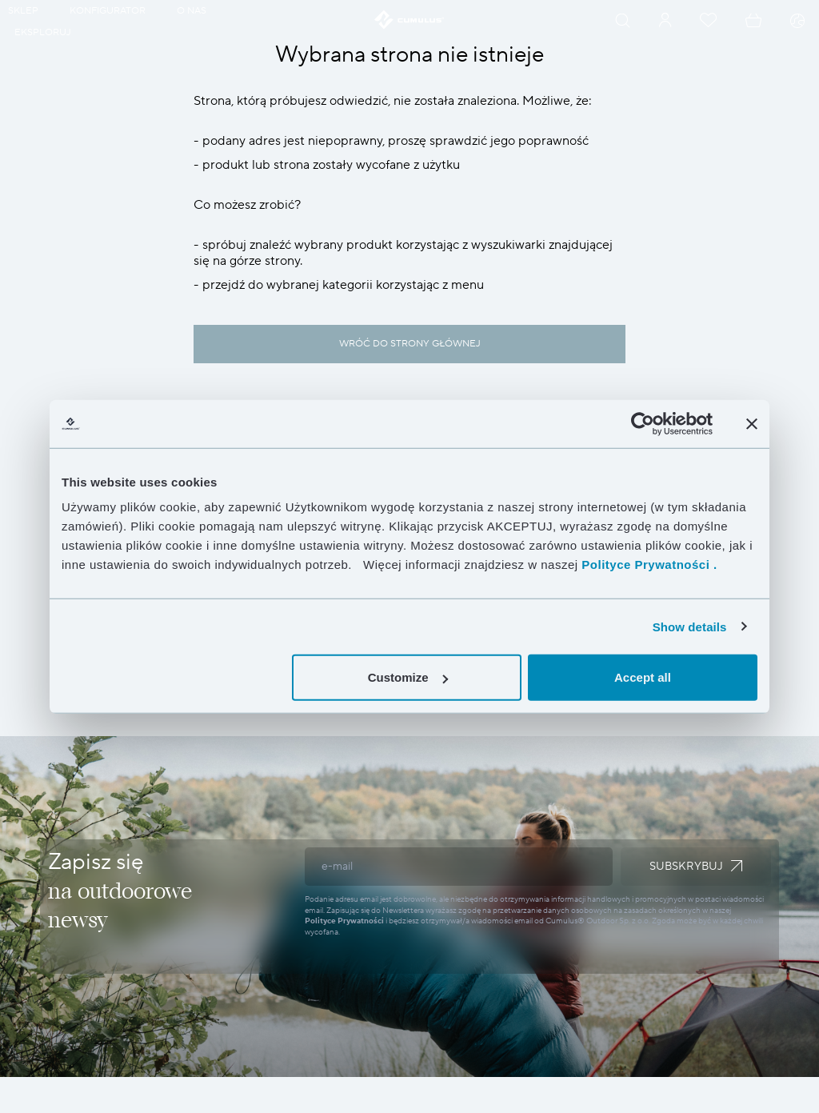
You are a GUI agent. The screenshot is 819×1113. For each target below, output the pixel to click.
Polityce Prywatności (344, 920)
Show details (690, 626)
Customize (408, 677)
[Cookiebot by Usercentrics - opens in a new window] (643, 423)
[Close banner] (751, 423)
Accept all (642, 677)
